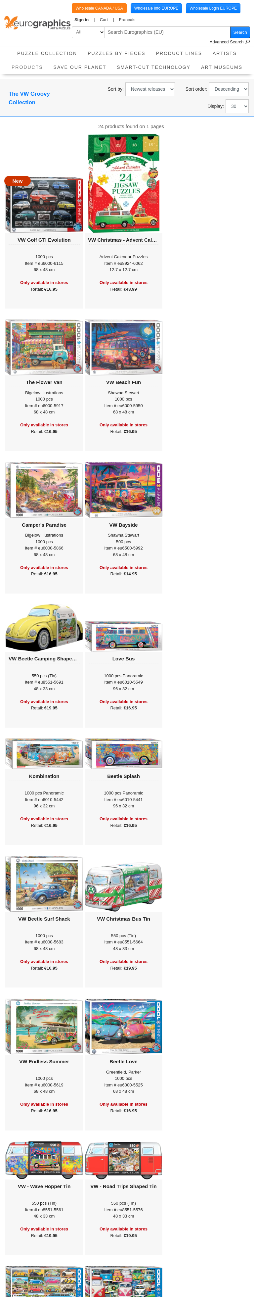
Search (240, 32)
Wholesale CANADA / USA (99, 8)
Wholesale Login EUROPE (213, 8)
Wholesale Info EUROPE (156, 8)
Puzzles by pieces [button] (117, 53)
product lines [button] (179, 53)
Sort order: (196, 89)
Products (30, 65)
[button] (84, 20)
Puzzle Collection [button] (47, 53)
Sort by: (116, 89)
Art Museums (221, 67)
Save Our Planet (80, 67)
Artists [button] (225, 53)
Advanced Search (230, 41)
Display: (215, 106)
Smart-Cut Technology (153, 67)
